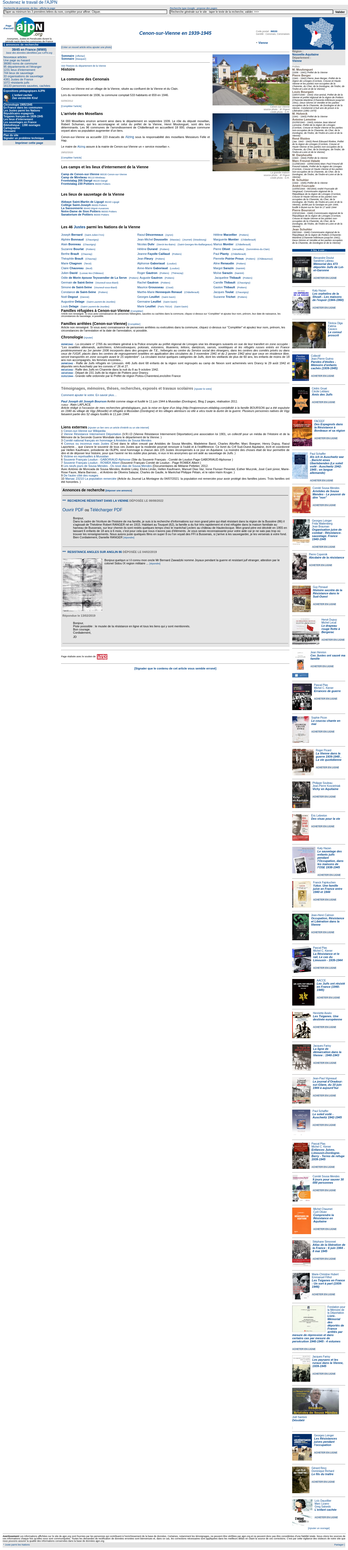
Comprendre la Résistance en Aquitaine (323, 1218)
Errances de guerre (327, 691)
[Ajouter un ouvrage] (318, 1528)
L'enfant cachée (326, 1509)
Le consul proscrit (335, 333)
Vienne (297, 60)
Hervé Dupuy (329, 619)
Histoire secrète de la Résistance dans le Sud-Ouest (327, 593)
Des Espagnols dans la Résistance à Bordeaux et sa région (329, 427)
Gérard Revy (319, 1468)
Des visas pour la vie (325, 818)
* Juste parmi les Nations (16, 1544)
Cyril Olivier (320, 1211)
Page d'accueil (8, 27)
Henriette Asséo (322, 1013)
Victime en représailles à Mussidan (86, 456)
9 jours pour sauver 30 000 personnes (328, 1181)
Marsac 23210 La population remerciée (91, 478)
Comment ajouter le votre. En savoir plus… (89, 395)
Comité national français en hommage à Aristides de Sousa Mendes (107, 440)
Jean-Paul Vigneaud (325, 1078)
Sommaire (67, 55)
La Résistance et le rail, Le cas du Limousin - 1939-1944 (328, 957)
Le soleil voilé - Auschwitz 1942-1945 (327, 1116)
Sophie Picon (319, 717)
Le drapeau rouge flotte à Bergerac (330, 629)
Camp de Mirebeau (74, 177)
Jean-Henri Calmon (322, 915)
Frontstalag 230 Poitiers (77, 183)
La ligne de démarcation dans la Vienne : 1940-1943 (327, 1052)
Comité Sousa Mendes (326, 488)
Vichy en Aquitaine (325, 789)
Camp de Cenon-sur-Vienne (80, 174)
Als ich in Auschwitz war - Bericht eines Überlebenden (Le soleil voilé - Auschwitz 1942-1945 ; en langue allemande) (327, 464)
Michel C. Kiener (323, 687)
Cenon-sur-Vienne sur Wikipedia (84, 430)
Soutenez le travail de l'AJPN (30, 2)
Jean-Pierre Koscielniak (326, 785)
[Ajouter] (88, 337)
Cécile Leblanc (320, 391)
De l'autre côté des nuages (80, 475)
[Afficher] (80, 56)
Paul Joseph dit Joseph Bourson (84, 401)
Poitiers (106, 184)
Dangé (104, 180)
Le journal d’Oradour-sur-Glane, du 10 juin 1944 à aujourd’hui (327, 1084)
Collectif (316, 355)
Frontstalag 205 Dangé (76, 180)
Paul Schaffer (318, 453)
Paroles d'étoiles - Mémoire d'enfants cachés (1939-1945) (324, 365)
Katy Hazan (319, 290)
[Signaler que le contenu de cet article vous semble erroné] (175, 668)
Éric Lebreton (319, 815)
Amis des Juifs (322, 394)
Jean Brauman (320, 526)
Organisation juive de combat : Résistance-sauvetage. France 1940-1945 (327, 534)
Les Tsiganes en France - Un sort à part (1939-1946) (328, 1283)
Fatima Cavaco (332, 327)
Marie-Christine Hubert (325, 1274)
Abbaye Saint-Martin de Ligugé (82, 201)
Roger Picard (323, 750)
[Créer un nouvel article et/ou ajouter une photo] (86, 47)
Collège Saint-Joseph (76, 205)
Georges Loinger (322, 520)
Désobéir (298, 1420)
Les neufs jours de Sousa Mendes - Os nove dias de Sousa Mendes (107, 465)
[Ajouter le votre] (203, 389)
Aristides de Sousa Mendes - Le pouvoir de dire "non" (329, 494)
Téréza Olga (335, 323)
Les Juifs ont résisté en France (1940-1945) (331, 986)
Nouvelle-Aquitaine (305, 54)
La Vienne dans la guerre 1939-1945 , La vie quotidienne (329, 756)
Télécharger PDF (106, 510)
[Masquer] (80, 59)
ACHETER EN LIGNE (325, 278)
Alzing (129, 137)
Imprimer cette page (29, 142)
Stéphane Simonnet (324, 1241)
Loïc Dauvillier (323, 1500)
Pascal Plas (321, 685)
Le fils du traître (323, 1474)
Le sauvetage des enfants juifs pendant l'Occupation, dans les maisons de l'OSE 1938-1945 (330, 859)
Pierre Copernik (318, 554)
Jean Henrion (318, 652)
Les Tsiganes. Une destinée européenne (327, 1018)
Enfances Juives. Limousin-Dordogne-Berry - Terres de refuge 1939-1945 (328, 1154)
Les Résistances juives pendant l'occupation (325, 1441)
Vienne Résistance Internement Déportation (92, 434)
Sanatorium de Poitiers (77, 214)
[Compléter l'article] (71, 106)
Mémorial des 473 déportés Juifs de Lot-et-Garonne (328, 267)
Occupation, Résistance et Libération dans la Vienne (327, 921)
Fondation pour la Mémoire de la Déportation (336, 1310)
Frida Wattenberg (322, 523)
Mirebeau (100, 177)
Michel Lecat (328, 622)
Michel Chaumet (322, 1209)
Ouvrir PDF (73, 510)
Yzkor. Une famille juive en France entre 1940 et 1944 (327, 889)
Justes (79, 227)
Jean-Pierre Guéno (322, 358)
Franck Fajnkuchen (324, 882)
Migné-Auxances (99, 208)
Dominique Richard (323, 1471)
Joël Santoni (299, 1417)
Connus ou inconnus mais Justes (86, 443)
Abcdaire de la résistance (326, 557)
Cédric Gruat (319, 388)
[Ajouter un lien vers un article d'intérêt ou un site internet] (118, 427)
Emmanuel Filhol (322, 1277)
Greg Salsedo (323, 1506)
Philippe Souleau (322, 783)
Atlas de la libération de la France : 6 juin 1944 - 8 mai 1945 (329, 1248)
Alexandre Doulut (323, 257)
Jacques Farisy (322, 1045)
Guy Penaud (320, 587)
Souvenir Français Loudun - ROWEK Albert (91, 462)
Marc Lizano (322, 1503)
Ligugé (115, 202)
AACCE (321, 980)
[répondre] (129, 537)
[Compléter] (137, 311)
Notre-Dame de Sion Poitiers (81, 211)
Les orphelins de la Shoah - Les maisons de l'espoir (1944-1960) (328, 297)
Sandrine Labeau (323, 260)
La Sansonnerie (72, 208)
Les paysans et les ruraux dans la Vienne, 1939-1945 (327, 1363)
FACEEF (319, 421)
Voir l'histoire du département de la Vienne (83, 66)
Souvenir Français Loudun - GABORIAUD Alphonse (97, 459)
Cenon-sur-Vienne (117, 174)
